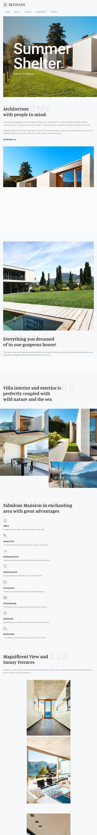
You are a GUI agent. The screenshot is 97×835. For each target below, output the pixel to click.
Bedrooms (8, 618)
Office (6, 525)
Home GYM (8, 541)
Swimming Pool (11, 556)
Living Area (8, 588)
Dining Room (9, 603)
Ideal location (10, 572)
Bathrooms (8, 634)
